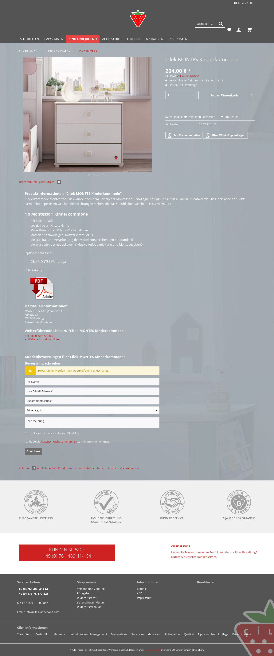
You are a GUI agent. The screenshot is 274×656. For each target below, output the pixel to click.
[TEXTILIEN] (133, 39)
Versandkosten (153, 649)
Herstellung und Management (88, 634)
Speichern (33, 451)
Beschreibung (28, 182)
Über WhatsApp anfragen (225, 135)
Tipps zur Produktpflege (213, 634)
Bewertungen (49, 182)
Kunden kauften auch (72, 468)
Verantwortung (241, 634)
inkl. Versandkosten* (188, 75)
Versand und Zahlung (91, 589)
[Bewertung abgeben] (92, 410)
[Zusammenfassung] (92, 400)
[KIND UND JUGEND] (83, 39)
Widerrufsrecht (86, 598)
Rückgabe (83, 593)
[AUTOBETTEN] (29, 39)
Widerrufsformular (89, 607)
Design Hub (42, 634)
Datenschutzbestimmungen (59, 441)
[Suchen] (221, 24)
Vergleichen (174, 117)
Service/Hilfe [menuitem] (244, 3)
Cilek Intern (24, 634)
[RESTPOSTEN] (178, 39)
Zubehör (28, 468)
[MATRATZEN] (154, 39)
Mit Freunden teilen (184, 135)
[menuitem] (210, 25)
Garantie (59, 634)
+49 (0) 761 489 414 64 (67, 556)
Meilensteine (119, 634)
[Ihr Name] (92, 381)
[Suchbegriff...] (210, 24)
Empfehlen (230, 117)
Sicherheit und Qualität (179, 634)
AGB (139, 593)
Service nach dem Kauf (146, 634)
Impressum (144, 598)
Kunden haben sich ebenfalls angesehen (112, 468)
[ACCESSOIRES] (112, 39)
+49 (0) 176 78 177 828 (33, 593)
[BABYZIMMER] (54, 39)
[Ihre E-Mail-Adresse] (92, 391)
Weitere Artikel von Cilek (42, 339)
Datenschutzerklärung (91, 602)
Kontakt (142, 589)
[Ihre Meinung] (92, 422)
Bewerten (207, 117)
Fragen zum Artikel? (39, 336)
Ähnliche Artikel (47, 468)
